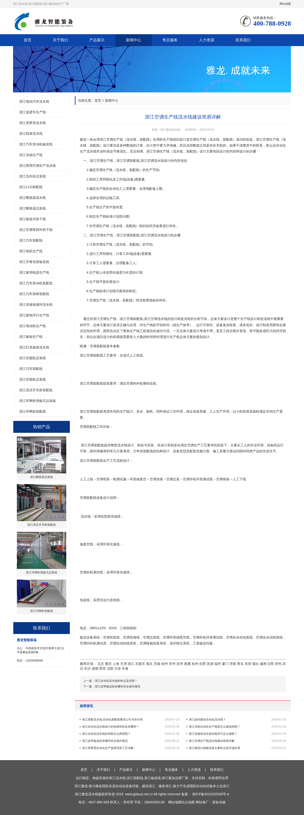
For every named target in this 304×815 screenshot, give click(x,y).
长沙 (87, 668)
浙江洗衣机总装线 (32, 176)
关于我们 (60, 40)
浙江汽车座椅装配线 (34, 294)
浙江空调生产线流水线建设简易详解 (237, 740)
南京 (149, 664)
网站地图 (285, 3)
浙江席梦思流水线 (32, 123)
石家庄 (140, 664)
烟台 (255, 664)
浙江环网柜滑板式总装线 (37, 401)
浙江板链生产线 (31, 336)
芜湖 (210, 664)
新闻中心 (133, 40)
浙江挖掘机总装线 (32, 358)
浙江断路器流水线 (32, 198)
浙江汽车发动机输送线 (35, 144)
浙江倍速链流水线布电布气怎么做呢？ (237, 733)
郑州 (278, 664)
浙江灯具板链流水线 (34, 347)
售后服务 (170, 40)
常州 (172, 664)
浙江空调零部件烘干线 (35, 230)
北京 (100, 664)
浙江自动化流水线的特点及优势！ (116, 680)
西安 (102, 668)
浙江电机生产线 (31, 251)
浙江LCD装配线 (31, 187)
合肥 (202, 664)
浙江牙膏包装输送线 (34, 262)
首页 (27, 40)
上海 (116, 664)
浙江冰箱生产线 (31, 155)
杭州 (195, 664)
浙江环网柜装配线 (32, 411)
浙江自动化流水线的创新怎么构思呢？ (130, 733)
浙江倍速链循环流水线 (35, 304)
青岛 (240, 664)
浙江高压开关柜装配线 (35, 390)
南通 (187, 664)
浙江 (131, 664)
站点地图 (188, 802)
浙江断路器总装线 (32, 208)
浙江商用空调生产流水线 (37, 165)
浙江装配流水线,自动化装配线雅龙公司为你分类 (130, 719)
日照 (270, 664)
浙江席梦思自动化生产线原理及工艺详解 (130, 748)
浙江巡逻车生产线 (32, 112)
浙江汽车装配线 (31, 240)
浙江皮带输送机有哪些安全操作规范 (117, 686)
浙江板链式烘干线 (32, 219)
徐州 (164, 664)
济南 (232, 664)
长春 (125, 668)
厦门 (225, 664)
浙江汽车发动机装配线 (35, 283)
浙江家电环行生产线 (34, 315)
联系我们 (243, 40)
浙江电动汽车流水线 (34, 101)
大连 (117, 668)
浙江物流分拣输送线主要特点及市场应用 (237, 748)
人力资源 (206, 40)
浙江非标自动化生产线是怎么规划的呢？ (237, 726)
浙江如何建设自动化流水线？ (237, 719)
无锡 (157, 664)
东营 (248, 664)
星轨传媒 (219, 802)
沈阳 (110, 668)
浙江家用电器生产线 (34, 272)
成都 (95, 668)
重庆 (108, 664)
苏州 (179, 664)
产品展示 (96, 40)
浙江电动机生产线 (32, 326)
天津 (123, 664)
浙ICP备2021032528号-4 (210, 794)
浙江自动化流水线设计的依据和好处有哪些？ (130, 726)
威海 (263, 664)
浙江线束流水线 (31, 133)
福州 (217, 664)
